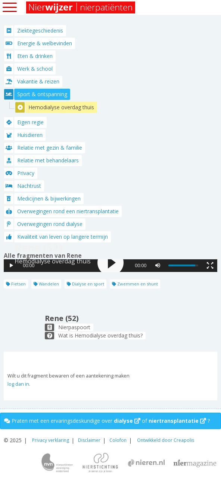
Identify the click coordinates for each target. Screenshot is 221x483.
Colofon (118, 440)
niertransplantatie (177, 420)
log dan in (18, 384)
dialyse (127, 420)
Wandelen (46, 284)
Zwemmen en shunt (135, 284)
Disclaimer (89, 440)
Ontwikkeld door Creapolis (165, 440)
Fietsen (16, 284)
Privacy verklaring (50, 440)
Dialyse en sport (85, 284)
